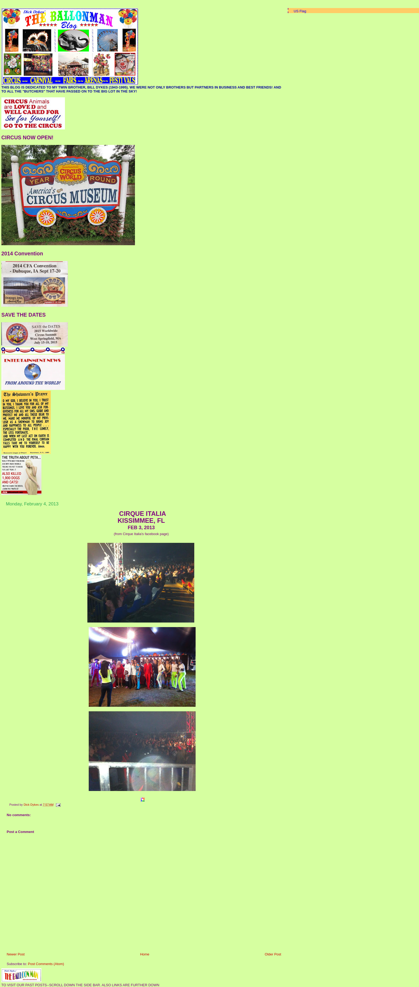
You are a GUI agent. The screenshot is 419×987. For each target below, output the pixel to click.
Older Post (273, 954)
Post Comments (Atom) (46, 964)
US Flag (300, 11)
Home (144, 954)
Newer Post (16, 954)
